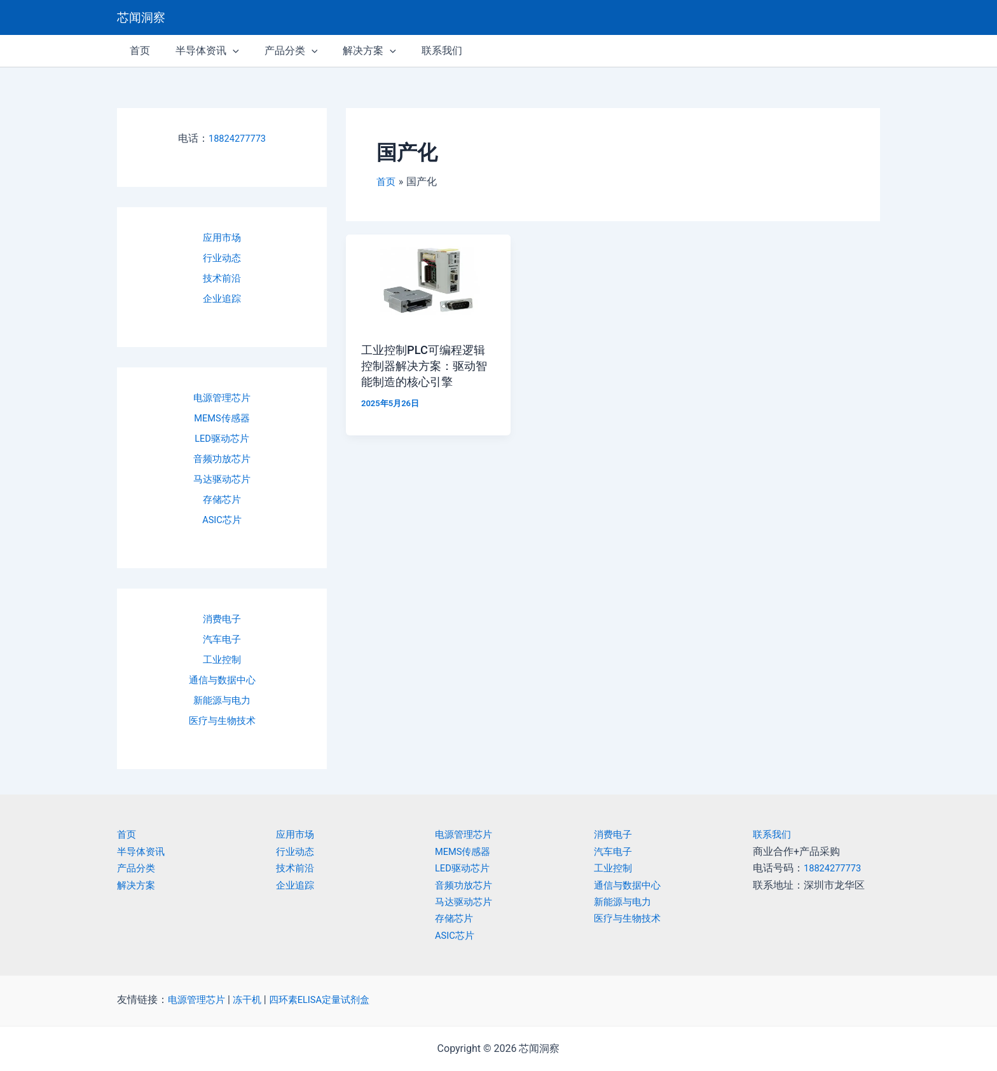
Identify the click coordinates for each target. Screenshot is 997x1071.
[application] (225, 51)
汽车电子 (222, 639)
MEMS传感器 (222, 418)
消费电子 (222, 619)
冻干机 (252, 999)
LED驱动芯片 (222, 438)
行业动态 (222, 258)
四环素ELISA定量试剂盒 (329, 999)
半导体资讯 (142, 851)
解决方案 (137, 885)
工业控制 (222, 659)
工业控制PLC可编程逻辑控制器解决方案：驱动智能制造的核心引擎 (424, 365)
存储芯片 (222, 499)
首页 (127, 834)
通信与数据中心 (222, 680)
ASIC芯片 (222, 520)
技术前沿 (222, 278)
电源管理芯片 (221, 398)
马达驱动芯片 (221, 479)
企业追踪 (222, 298)
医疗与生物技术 (222, 720)
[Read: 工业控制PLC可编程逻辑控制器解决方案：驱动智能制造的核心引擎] (428, 280)
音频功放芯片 (221, 459)
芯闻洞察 (141, 17)
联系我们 (773, 834)
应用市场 (222, 237)
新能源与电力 (221, 700)
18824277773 (237, 138)
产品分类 (137, 868)
